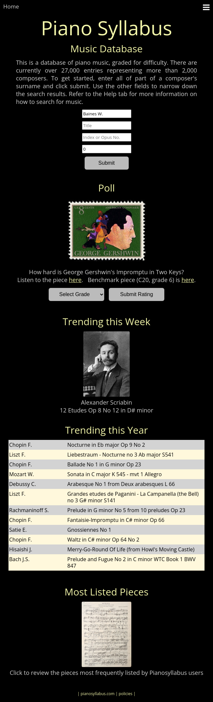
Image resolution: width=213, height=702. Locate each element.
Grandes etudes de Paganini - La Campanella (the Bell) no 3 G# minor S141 (133, 497)
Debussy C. (22, 484)
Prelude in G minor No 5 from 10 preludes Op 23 (126, 510)
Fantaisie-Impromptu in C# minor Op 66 (115, 520)
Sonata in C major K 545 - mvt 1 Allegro (114, 474)
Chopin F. (20, 444)
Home (11, 6)
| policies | (126, 693)
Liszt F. (17, 454)
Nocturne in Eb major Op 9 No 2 (106, 444)
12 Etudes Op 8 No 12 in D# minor (106, 410)
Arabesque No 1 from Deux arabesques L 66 (121, 484)
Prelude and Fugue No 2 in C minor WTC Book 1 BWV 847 (131, 562)
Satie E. (18, 529)
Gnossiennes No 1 (89, 529)
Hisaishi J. (20, 549)
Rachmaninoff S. (29, 510)
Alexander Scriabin (106, 402)
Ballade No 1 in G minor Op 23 (104, 464)
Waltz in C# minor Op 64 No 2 (103, 539)
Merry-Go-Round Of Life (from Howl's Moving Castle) (130, 549)
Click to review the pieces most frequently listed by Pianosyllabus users (107, 673)
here (75, 280)
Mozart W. (21, 474)
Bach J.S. (19, 559)
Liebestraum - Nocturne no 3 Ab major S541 (120, 454)
